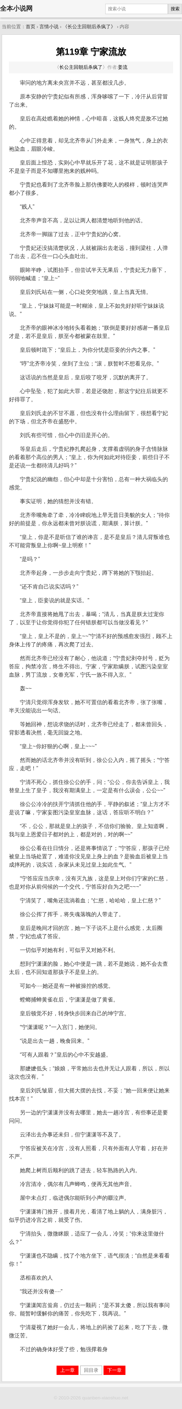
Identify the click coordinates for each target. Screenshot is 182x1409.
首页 (30, 26)
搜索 (175, 8)
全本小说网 (16, 8)
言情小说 (49, 26)
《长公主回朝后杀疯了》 (89, 26)
